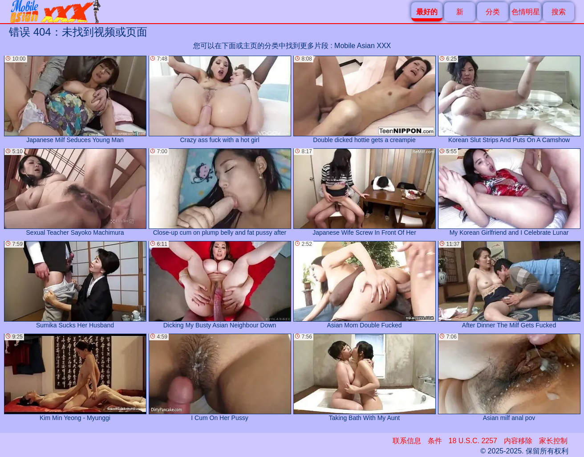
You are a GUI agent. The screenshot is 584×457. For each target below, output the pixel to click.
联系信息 (407, 441)
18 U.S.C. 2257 (473, 441)
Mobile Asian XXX (362, 45)
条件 (435, 441)
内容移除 (518, 441)
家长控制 (553, 441)
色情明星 (525, 12)
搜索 (559, 12)
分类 (493, 12)
